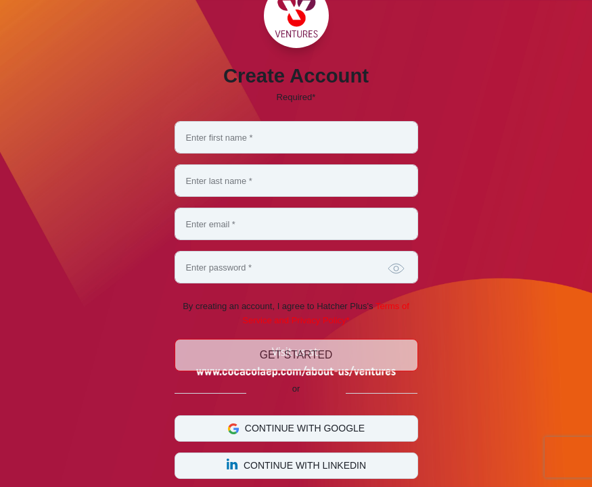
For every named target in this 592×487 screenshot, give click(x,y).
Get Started (296, 355)
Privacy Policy (319, 320)
